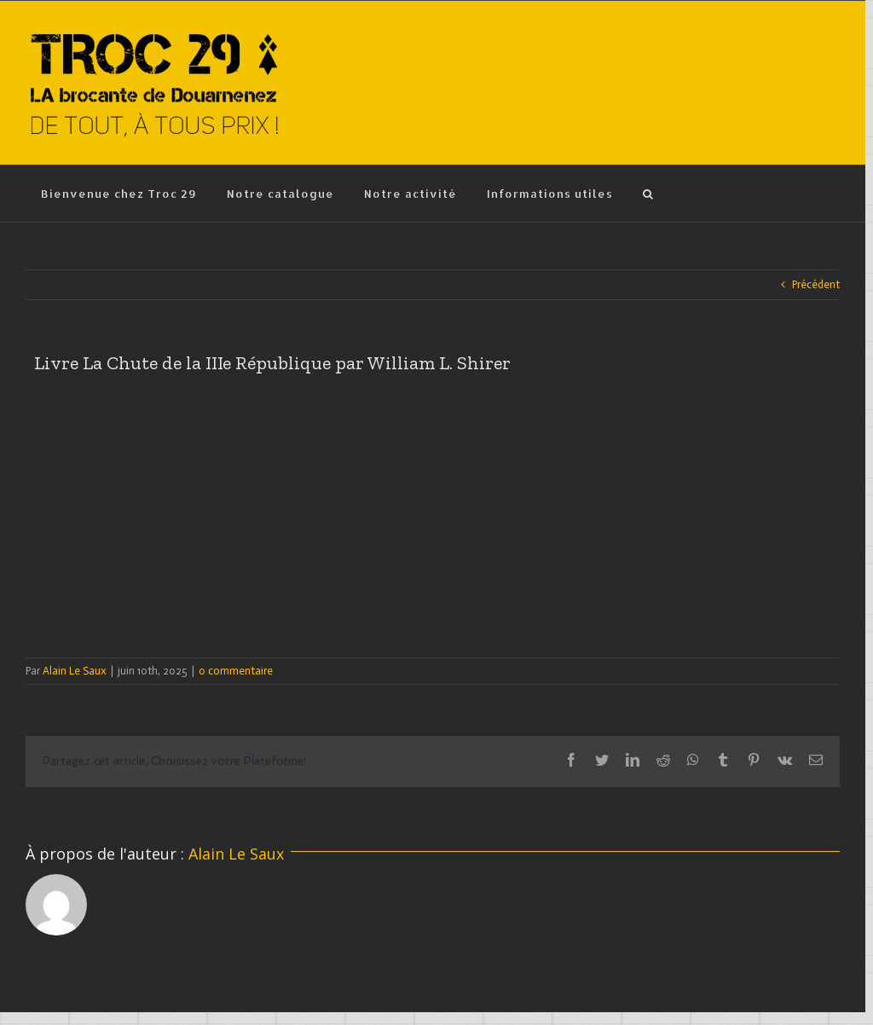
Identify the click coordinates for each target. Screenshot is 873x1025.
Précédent (816, 284)
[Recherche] (647, 193)
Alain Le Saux (75, 670)
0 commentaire (236, 670)
